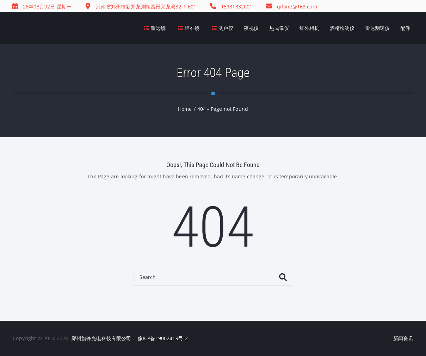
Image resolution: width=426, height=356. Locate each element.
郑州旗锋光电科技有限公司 (101, 338)
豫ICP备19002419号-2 (163, 338)
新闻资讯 (403, 338)
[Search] (213, 277)
